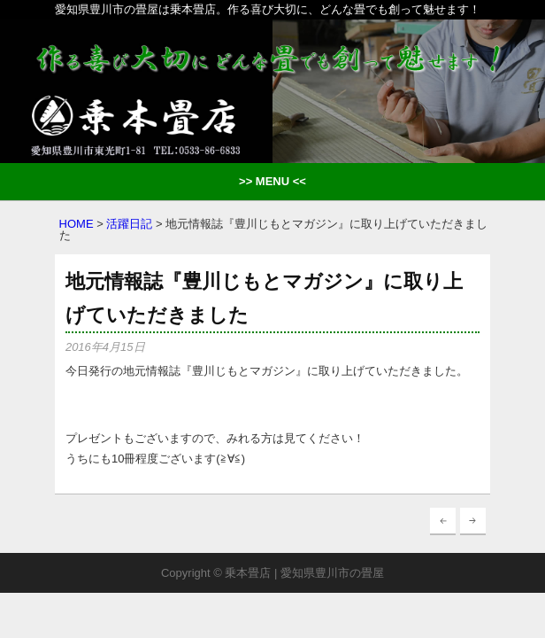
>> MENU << (272, 181)
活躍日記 (129, 223)
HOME (76, 223)
